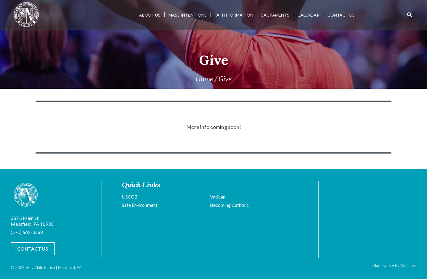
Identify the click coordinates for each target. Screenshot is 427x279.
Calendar (308, 14)
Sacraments (275, 14)
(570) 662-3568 (27, 232)
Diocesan (408, 265)
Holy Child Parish (40, 267)
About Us (149, 14)
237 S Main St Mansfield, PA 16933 (32, 221)
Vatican (217, 196)
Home (204, 78)
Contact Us (341, 14)
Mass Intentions (187, 14)
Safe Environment (139, 205)
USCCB (130, 196)
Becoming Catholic (229, 205)
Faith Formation (234, 14)
